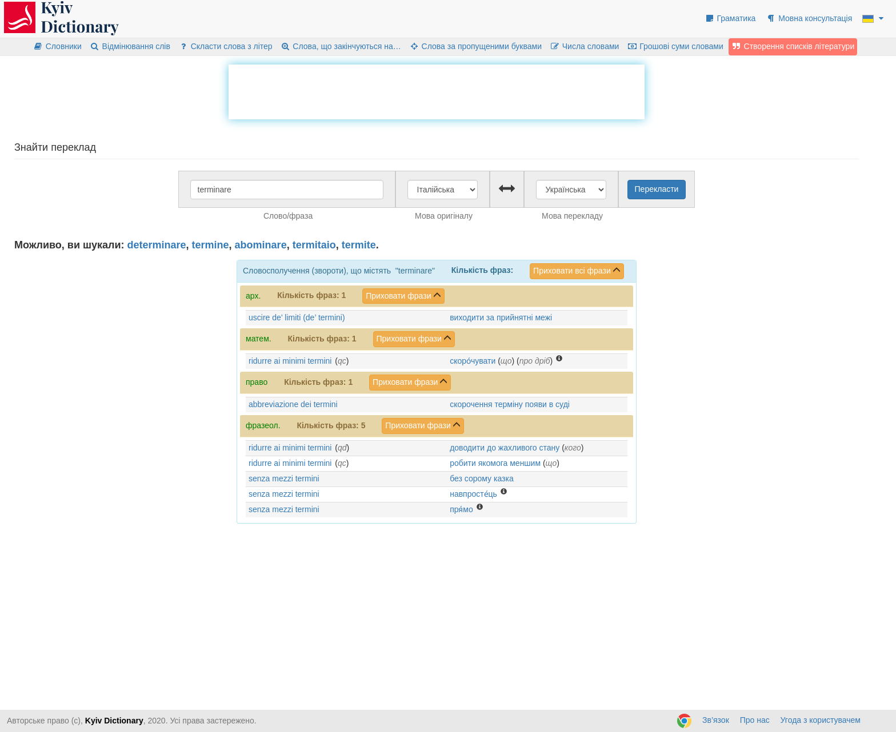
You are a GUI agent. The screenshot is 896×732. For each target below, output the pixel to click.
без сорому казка (482, 478)
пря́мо (461, 509)
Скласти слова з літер (225, 46)
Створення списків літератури (793, 46)
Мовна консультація (809, 18)
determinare (156, 245)
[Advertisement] (437, 90)
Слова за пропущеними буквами (475, 46)
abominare (261, 245)
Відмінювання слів (130, 46)
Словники (57, 46)
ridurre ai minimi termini (290, 360)
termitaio (314, 245)
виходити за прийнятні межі (501, 317)
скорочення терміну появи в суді (510, 404)
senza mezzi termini (284, 478)
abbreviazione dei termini (293, 404)
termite (359, 245)
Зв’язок (715, 720)
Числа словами (584, 46)
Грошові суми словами (675, 46)
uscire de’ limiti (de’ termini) (297, 317)
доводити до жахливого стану (504, 447)
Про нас (755, 720)
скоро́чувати (472, 360)
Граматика (730, 18)
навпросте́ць (473, 493)
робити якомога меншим (495, 463)
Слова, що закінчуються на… (341, 46)
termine (210, 245)
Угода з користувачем (821, 720)
